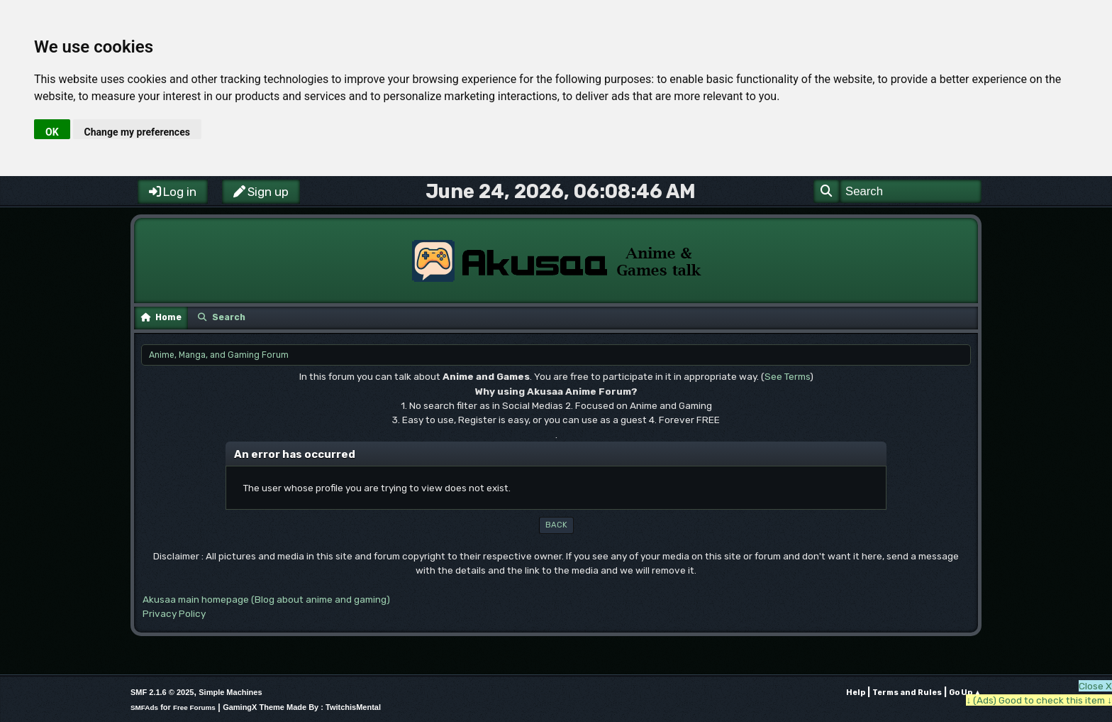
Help (855, 692)
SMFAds (144, 707)
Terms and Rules (907, 692)
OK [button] (52, 132)
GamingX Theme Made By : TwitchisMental (302, 707)
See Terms (787, 376)
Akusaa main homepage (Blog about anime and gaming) (266, 599)
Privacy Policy (174, 613)
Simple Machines (230, 692)
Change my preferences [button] (137, 132)
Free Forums (194, 707)
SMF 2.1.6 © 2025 (162, 692)
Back (556, 525)
